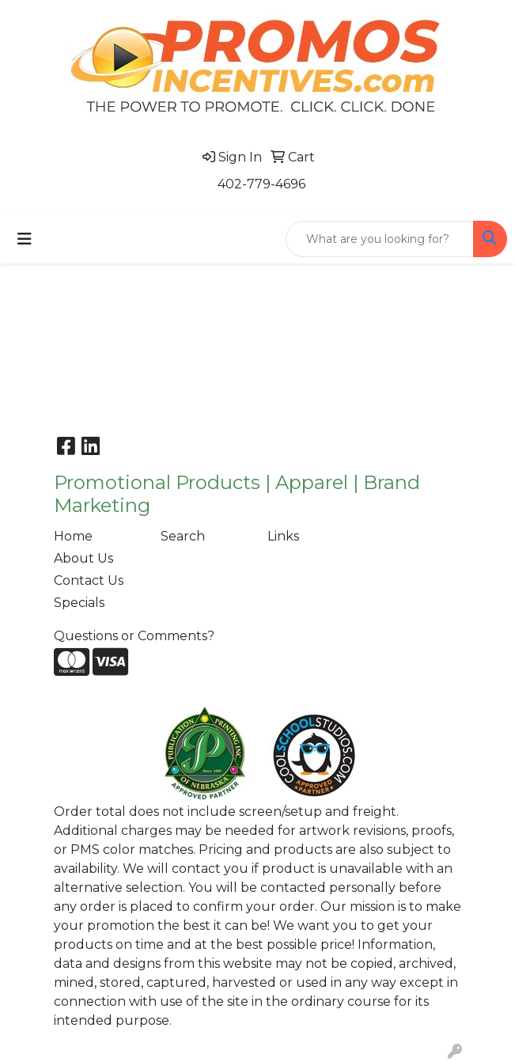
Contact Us (88, 580)
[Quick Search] (380, 239)
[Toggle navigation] (24, 239)
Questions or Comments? (134, 635)
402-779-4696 (261, 184)
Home (73, 536)
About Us (83, 558)
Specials (79, 602)
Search (183, 536)
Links (283, 536)
